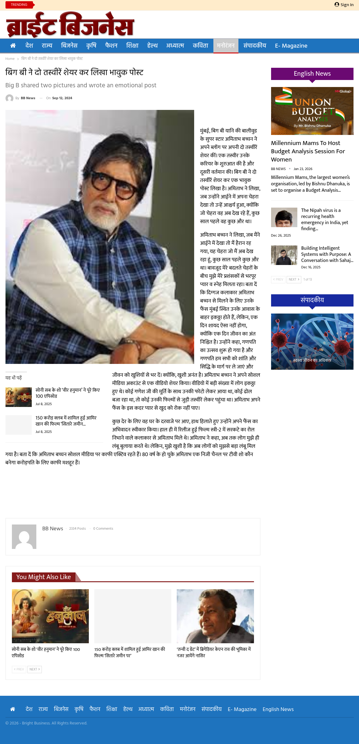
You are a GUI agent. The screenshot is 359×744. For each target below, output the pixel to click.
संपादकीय (255, 46)
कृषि (91, 46)
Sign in (344, 5)
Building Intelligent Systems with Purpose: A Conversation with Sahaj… (327, 254)
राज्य (47, 46)
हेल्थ (152, 46)
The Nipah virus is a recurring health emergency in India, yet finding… (324, 219)
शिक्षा (132, 46)
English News (278, 709)
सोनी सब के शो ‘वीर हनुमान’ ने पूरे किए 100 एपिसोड (68, 393)
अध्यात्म (175, 46)
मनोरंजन (226, 46)
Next (35, 669)
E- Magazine (291, 46)
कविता (200, 46)
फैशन (111, 46)
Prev (19, 669)
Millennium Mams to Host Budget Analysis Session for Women (308, 151)
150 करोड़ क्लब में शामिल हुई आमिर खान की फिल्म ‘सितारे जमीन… (66, 421)
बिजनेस (69, 46)
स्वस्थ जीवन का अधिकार (312, 360)
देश (29, 46)
